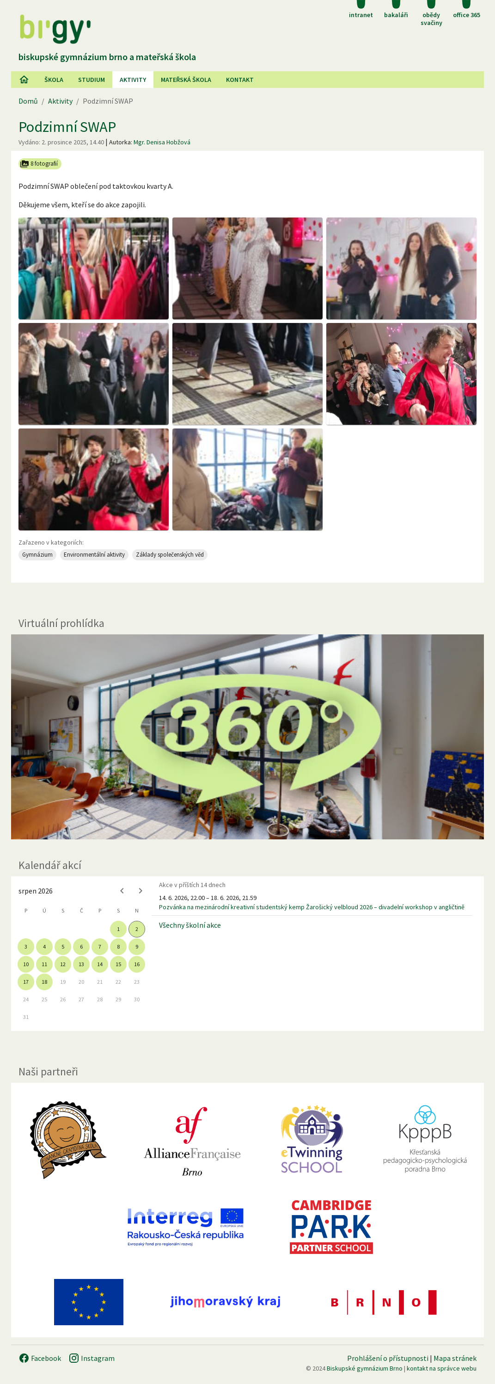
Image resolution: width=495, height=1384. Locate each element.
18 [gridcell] (44, 981)
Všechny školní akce (190, 925)
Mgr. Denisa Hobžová (162, 142)
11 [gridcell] (44, 964)
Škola (53, 79)
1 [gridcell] (118, 928)
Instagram (91, 1358)
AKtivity (133, 79)
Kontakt (240, 79)
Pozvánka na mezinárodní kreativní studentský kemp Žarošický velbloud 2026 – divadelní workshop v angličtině (311, 907)
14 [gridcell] (100, 964)
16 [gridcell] (137, 964)
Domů (28, 101)
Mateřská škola (186, 79)
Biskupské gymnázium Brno (365, 1368)
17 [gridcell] (26, 981)
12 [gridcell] (63, 964)
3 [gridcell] (25, 946)
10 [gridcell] (26, 964)
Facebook (39, 1358)
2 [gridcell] (136, 928)
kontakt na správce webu (442, 1368)
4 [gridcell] (44, 946)
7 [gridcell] (99, 946)
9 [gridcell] (136, 946)
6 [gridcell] (81, 946)
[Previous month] (122, 890)
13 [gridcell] (81, 964)
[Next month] (140, 890)
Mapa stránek (455, 1358)
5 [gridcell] (62, 946)
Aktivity (60, 101)
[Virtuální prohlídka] (247, 736)
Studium (91, 79)
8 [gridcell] (118, 946)
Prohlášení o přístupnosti (387, 1358)
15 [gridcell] (118, 964)
